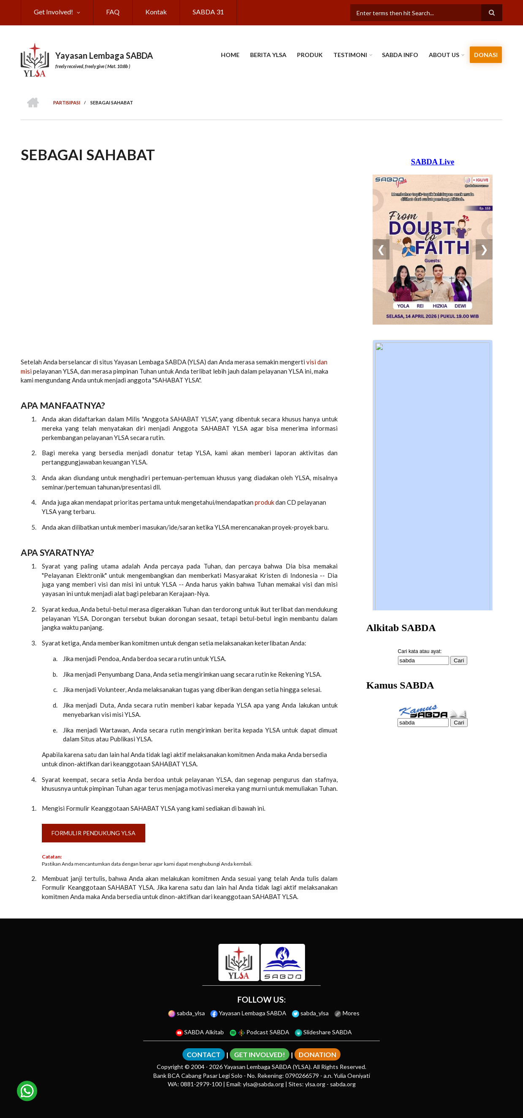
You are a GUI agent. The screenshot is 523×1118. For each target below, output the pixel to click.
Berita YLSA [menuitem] (268, 54)
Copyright (170, 1066)
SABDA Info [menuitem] (400, 54)
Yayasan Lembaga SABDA (104, 55)
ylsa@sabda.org (263, 1084)
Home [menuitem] (230, 54)
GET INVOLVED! (259, 1054)
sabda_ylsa (186, 1013)
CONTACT (204, 1054)
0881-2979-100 (201, 1084)
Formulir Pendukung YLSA (94, 832)
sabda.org (343, 1084)
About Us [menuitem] (444, 54)
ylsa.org (315, 1084)
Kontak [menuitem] (156, 12)
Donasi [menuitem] (486, 54)
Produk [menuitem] (310, 54)
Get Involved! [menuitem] (53, 12)
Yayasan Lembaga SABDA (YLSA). (268, 1066)
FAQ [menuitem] (113, 12)
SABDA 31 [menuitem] (208, 12)
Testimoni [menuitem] (350, 54)
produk (264, 502)
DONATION (317, 1054)
